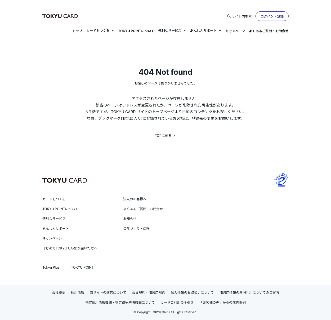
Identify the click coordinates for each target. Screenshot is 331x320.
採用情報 (77, 292)
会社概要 (58, 292)
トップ (77, 31)
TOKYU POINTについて (136, 31)
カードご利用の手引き (177, 302)
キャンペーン (235, 31)
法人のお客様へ (134, 199)
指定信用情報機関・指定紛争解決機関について (120, 302)
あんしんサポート (203, 30)
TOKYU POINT (82, 267)
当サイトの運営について (108, 292)
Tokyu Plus (50, 267)
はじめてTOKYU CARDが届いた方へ (69, 248)
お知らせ (129, 219)
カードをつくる (97, 30)
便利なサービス (169, 30)
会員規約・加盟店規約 (148, 292)
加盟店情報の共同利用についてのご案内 (249, 292)
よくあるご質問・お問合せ (269, 31)
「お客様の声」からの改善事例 (222, 302)
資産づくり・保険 (136, 229)
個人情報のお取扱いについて (192, 292)
